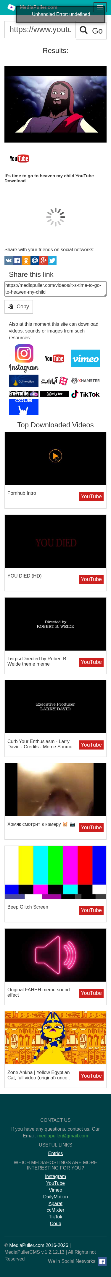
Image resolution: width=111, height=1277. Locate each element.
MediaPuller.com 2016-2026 (38, 1245)
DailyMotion (55, 1196)
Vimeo (55, 1189)
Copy (18, 306)
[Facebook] (102, 1261)
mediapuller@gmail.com (62, 1135)
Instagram (55, 1176)
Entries (55, 1153)
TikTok (55, 1216)
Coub (55, 1223)
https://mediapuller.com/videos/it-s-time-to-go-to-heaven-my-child (55, 289)
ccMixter (56, 1210)
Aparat (55, 1203)
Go (91, 30)
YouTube (91, 496)
